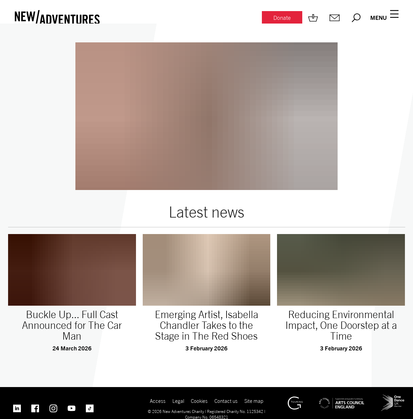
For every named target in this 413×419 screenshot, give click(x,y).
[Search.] (356, 17)
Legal (178, 401)
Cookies (199, 401)
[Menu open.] (384, 17)
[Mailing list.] (334, 17)
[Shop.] (313, 17)
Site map (253, 401)
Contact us (226, 401)
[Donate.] (282, 18)
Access (158, 401)
